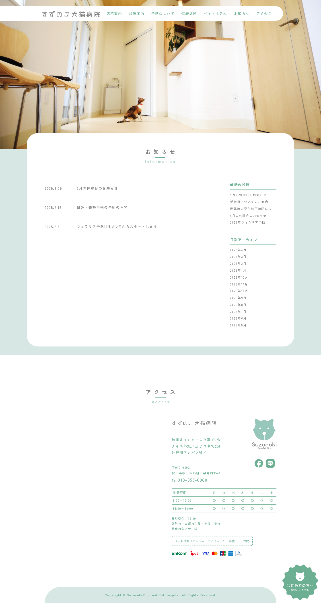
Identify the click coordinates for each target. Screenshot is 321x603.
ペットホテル (215, 13)
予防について (163, 13)
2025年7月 (238, 311)
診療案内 (136, 13)
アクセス (264, 13)
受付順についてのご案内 (249, 202)
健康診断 (189, 13)
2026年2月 (238, 263)
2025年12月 (239, 277)
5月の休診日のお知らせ (248, 195)
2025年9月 (238, 297)
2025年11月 (239, 284)
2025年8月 (238, 304)
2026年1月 (238, 270)
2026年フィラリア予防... (249, 222)
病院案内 (114, 13)
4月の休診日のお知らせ (248, 215)
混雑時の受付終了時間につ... (252, 208)
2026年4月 (238, 250)
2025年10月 (239, 291)
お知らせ (242, 13)
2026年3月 (238, 256)
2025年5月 (238, 325)
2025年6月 (238, 318)
